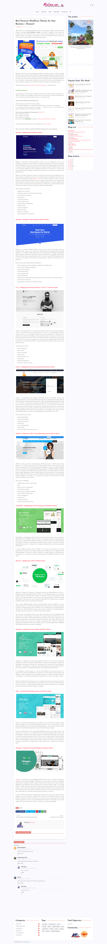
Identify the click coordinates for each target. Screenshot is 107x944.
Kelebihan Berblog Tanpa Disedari (82, 102)
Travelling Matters (27, 932)
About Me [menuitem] (43, 11)
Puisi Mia (51, 928)
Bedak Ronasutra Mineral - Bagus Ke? (83, 96)
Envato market (47, 124)
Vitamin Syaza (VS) (22, 857)
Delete (22, 853)
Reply (19, 853)
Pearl (62, 926)
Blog (29, 942)
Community (44, 924)
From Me (44, 926)
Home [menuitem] (37, 11)
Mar (71, 162)
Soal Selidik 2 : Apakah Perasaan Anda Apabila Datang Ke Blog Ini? (83, 91)
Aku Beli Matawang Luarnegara (75, 136)
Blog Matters (27, 923)
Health (49, 926)
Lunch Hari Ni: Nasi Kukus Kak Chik (76, 132)
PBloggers (18, 779)
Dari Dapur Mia (52, 924)
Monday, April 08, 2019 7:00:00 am (24, 849)
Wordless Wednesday (55, 931)
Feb (71, 164)
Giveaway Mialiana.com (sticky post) (83, 84)
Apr (71, 161)
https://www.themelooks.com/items (47, 119)
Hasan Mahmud (21, 847)
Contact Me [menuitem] (57, 11)
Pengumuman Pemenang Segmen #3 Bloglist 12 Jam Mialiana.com (83, 115)
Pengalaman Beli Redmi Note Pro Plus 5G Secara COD (80, 149)
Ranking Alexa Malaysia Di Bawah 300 (83, 108)
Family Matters (27, 928)
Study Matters (27, 930)
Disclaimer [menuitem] (65, 11)
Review (56, 928)
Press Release (45, 928)
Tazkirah (61, 928)
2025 (71, 160)
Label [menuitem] (49, 11)
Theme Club (41, 112)
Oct (71, 168)
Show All (71, 152)
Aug (71, 169)
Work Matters (27, 935)
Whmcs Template (40, 85)
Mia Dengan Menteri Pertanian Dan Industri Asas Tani (83, 121)
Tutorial (47, 931)
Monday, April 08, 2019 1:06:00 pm (24, 878)
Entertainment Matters (27, 926)
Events (58, 924)
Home (17, 18)
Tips (20, 18)
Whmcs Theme (31, 85)
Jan (70, 165)
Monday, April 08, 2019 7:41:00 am (24, 859)
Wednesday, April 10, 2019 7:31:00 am (28, 868)
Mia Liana (19, 26)
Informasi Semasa (56, 926)
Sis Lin (19, 877)
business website (37, 178)
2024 (71, 166)
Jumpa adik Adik (72, 145)
